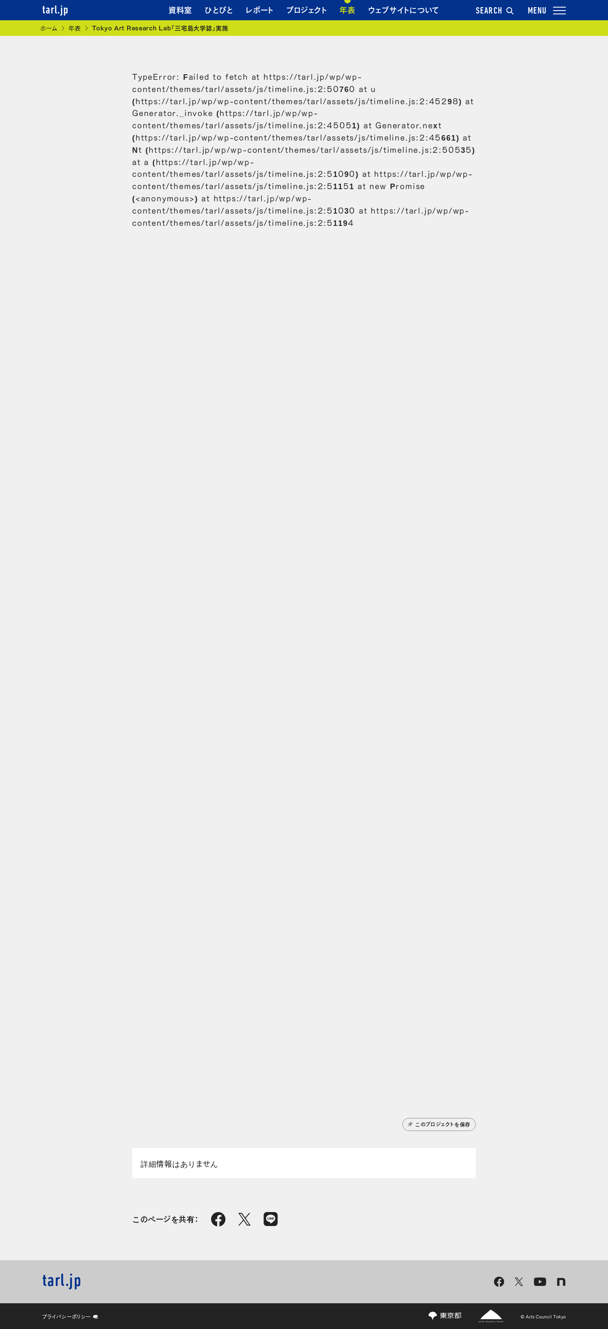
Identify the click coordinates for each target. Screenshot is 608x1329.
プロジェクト (306, 9)
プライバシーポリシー (70, 1316)
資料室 (180, 9)
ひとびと (219, 9)
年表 (347, 9)
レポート (260, 9)
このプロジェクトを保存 (439, 1124)
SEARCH (495, 11)
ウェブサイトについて (404, 9)
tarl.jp (55, 10)
